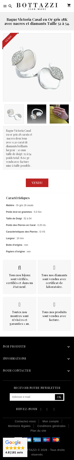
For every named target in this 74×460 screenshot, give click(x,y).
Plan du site (38, 430)
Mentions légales (19, 426)
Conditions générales (51, 426)
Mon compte (63, 5)
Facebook (40, 410)
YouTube (47, 410)
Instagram (54, 410)
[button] (15, 447)
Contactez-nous (25, 421)
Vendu (37, 183)
